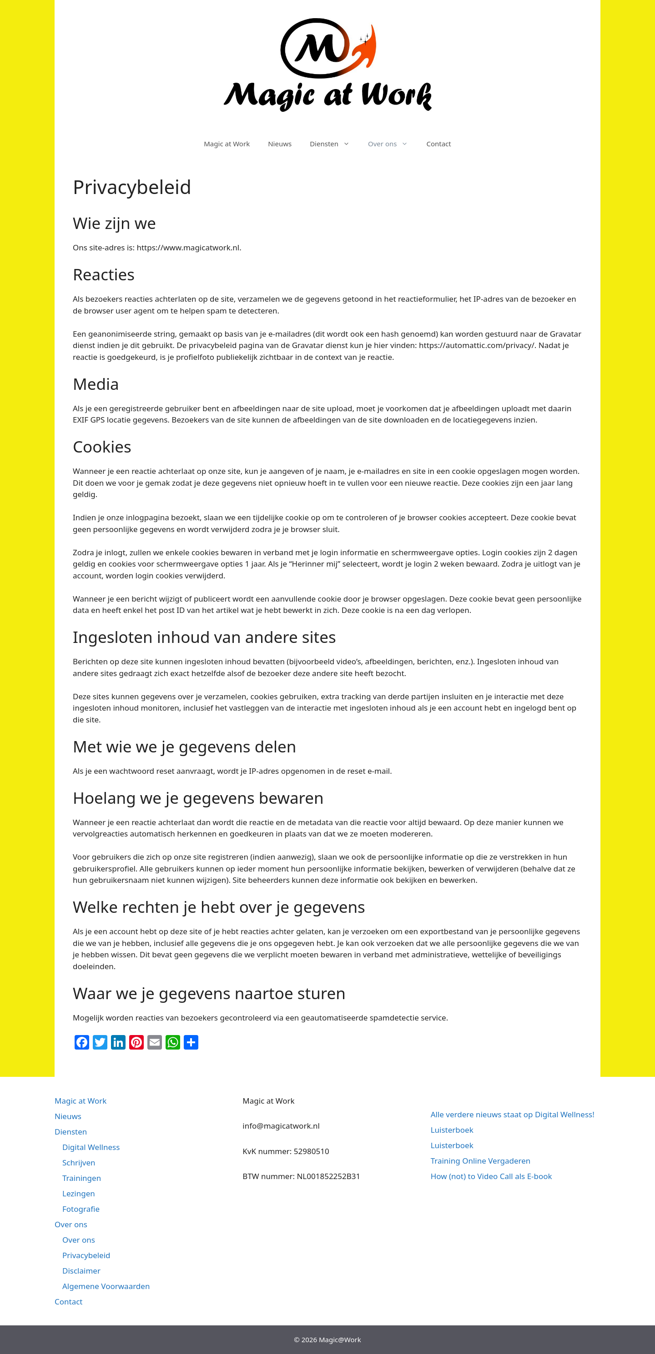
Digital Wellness (91, 1147)
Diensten (334, 143)
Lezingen (78, 1193)
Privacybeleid (86, 1255)
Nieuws (280, 143)
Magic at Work (227, 143)
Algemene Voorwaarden (106, 1286)
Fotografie (81, 1209)
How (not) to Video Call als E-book (491, 1176)
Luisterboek (452, 1130)
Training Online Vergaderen (481, 1160)
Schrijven (79, 1162)
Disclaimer (81, 1270)
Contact (438, 143)
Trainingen (81, 1178)
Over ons (392, 143)
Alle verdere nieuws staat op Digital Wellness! (513, 1114)
